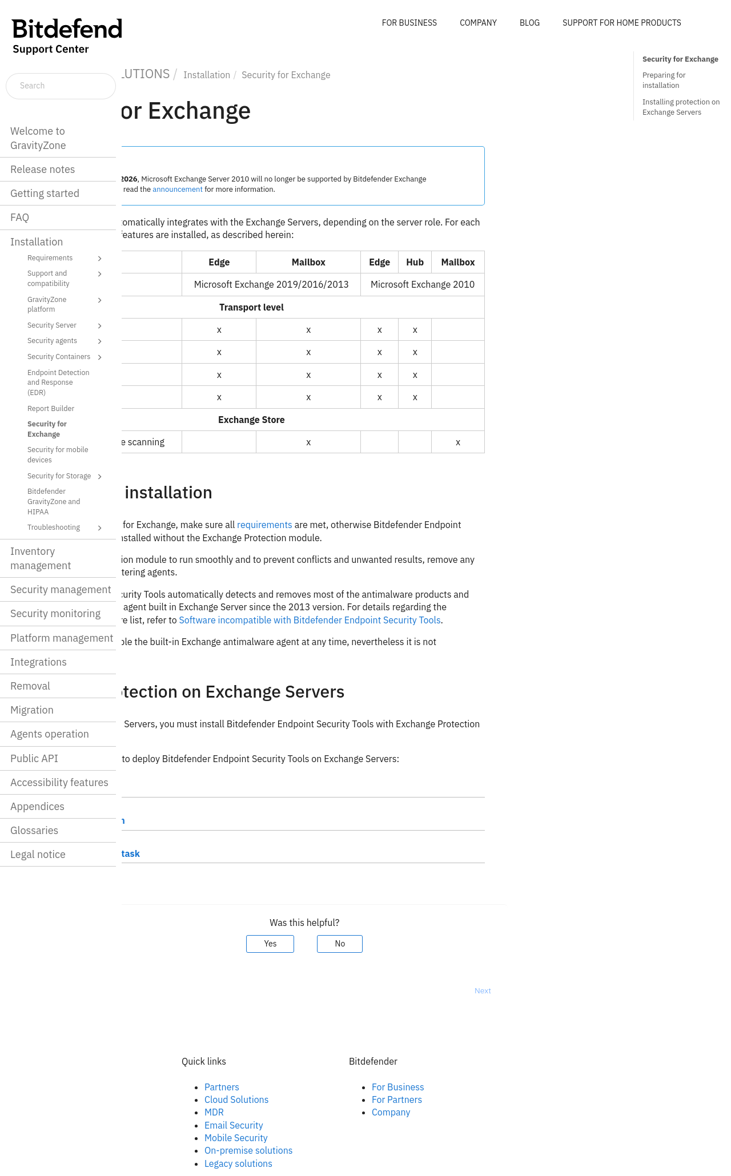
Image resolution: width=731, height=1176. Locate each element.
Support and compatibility (66, 278)
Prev (151, 990)
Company (512, 1112)
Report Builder (50, 408)
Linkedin (176, 1099)
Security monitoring (55, 613)
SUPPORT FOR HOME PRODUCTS (622, 23)
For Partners (518, 1099)
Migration (32, 709)
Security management (60, 589)
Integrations (38, 661)
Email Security (355, 1125)
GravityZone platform (66, 304)
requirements (386, 524)
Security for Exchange (47, 428)
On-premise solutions (370, 1150)
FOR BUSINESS (409, 23)
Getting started (44, 193)
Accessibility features (59, 782)
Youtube (176, 1125)
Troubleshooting (66, 528)
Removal (30, 685)
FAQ (19, 217)
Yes (392, 944)
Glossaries (34, 830)
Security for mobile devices (58, 454)
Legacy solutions (360, 1163)
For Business (519, 1087)
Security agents (66, 341)
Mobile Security (357, 1137)
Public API (34, 758)
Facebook (178, 1087)
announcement (300, 189)
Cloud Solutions (358, 1099)
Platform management (62, 638)
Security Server (66, 326)
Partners (343, 1087)
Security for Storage (66, 476)
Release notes (42, 169)
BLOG (530, 23)
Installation (36, 241)
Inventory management (40, 558)
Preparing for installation (664, 80)
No (462, 944)
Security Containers (66, 357)
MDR (336, 1112)
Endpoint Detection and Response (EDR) (58, 382)
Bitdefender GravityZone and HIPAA (54, 500)
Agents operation (49, 733)
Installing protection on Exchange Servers (681, 107)
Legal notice (38, 854)
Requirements (66, 258)
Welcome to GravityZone (38, 138)
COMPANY (478, 23)
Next (604, 990)
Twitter (173, 1112)
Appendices (37, 806)
